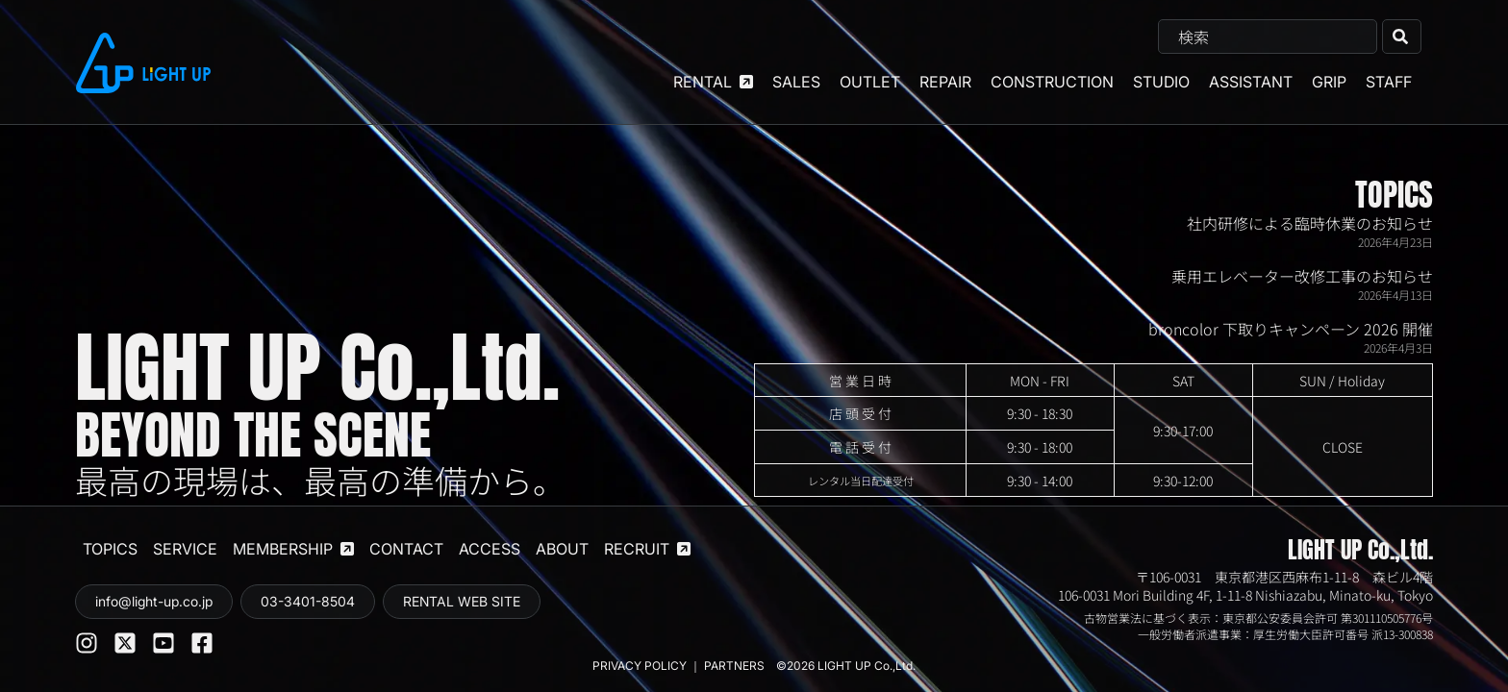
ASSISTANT (1251, 81)
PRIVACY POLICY (639, 665)
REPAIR (945, 81)
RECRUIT (647, 548)
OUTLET (870, 81)
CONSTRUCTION (1052, 81)
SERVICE (185, 548)
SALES (796, 81)
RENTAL (713, 81)
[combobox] (1267, 36)
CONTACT (406, 548)
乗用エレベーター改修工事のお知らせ (1302, 275)
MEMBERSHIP (293, 548)
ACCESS (489, 548)
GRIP (1329, 81)
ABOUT (562, 548)
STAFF (1389, 81)
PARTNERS (735, 665)
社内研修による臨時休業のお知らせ (1310, 223)
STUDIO (1161, 81)
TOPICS (1394, 194)
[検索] (1401, 36)
